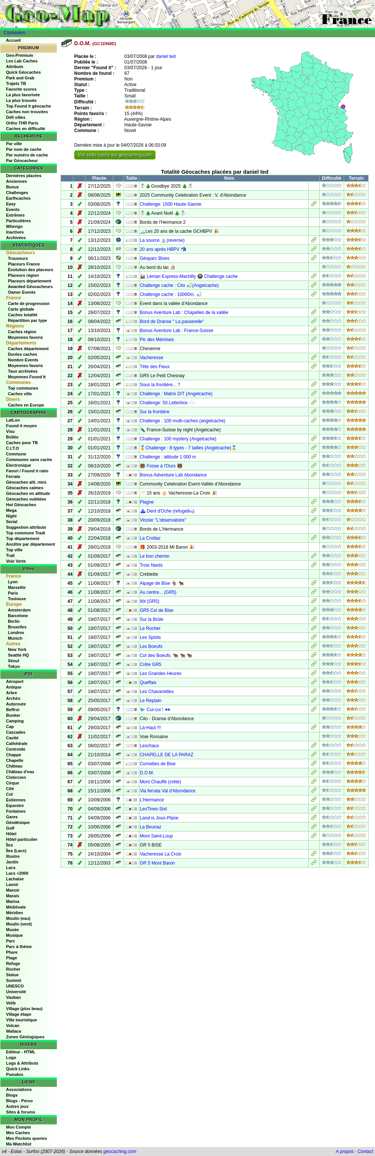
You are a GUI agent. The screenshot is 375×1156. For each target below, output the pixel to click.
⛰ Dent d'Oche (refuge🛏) (167, 511)
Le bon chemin (154, 556)
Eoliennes (16, 800)
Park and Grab (20, 78)
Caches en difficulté (25, 128)
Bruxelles (17, 627)
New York (17, 649)
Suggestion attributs (26, 527)
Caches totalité (22, 315)
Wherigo (14, 226)
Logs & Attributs (22, 1063)
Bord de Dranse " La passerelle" (172, 321)
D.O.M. (147, 772)
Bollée (12, 437)
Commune (16, 454)
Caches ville (20, 393)
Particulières (18, 220)
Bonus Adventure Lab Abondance (173, 475)
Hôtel (11, 833)
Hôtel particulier (22, 839)
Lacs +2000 (17, 873)
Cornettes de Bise (157, 763)
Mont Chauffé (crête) (160, 781)
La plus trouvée (21, 100)
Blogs (12, 1095)
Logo (11, 1057)
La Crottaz (150, 538)
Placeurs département (29, 281)
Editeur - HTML (20, 1052)
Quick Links (17, 1068)
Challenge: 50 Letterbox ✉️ (167, 402)
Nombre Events (23, 360)
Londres (16, 632)
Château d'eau (20, 771)
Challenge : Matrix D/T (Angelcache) (176, 393)
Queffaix (148, 682)
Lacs (10, 867)
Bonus (12, 187)
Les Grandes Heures (160, 673)
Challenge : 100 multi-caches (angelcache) (182, 420)
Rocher (13, 969)
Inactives (15, 232)
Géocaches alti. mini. (26, 482)
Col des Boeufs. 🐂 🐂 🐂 (166, 655)
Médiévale (16, 907)
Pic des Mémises (157, 339)
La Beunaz (150, 827)
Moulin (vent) (19, 924)
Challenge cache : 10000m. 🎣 (170, 294)
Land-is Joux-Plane (159, 818)
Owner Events (21, 292)
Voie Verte (16, 561)
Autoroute (16, 704)
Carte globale (21, 309)
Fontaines (16, 811)
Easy (11, 204)
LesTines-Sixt (153, 809)
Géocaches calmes (24, 487)
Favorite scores (21, 89)
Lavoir (12, 884)
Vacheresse (151, 357)
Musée (12, 929)
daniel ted (165, 56)
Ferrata (13, 476)
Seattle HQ (18, 655)
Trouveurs (18, 258)
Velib (11, 1003)
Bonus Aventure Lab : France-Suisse (176, 330)
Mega (11, 510)
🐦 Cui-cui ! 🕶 (155, 709)
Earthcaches (18, 198)
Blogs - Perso (19, 1100)
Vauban (13, 997)
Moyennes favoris (25, 337)
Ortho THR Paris (22, 123)
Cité (10, 788)
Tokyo (14, 666)
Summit (13, 980)
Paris (13, 593)
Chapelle (14, 760)
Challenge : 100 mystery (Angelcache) (178, 438)
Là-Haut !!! (150, 727)
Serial (11, 521)
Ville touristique (21, 1020)
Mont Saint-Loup (156, 836)
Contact (365, 1151)
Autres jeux (17, 1106)
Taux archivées (23, 371)
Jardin (12, 862)
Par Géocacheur (22, 160)
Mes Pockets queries (26, 1138)
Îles (9, 845)
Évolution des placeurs (30, 269)
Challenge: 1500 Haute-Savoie (170, 204)
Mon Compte (18, 1127)
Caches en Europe (26, 405)
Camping (15, 721)
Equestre (15, 805)
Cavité (12, 738)
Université (16, 991)
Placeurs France (24, 264)
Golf (10, 828)
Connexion (14, 32)
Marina (12, 901)
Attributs (14, 66)
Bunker (13, 715)
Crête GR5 (150, 664)
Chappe (13, 754)
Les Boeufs (151, 646)
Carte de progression (29, 303)
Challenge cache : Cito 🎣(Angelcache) (179, 285)
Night (11, 516)
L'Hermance (152, 800)
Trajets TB (16, 83)
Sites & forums (20, 1112)
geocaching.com (119, 1151)
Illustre (13, 856)
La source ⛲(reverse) (162, 240)
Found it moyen (21, 425)
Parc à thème (19, 946)
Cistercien (16, 777)
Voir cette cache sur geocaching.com (115, 155)
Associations (19, 1089)
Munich (15, 638)
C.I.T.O (12, 448)
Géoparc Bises (154, 258)
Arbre (11, 692)
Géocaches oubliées (26, 499)
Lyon (13, 582)
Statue (12, 974)
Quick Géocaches (23, 72)
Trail (10, 555)
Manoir (13, 890)
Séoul (13, 660)
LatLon (13, 420)
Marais (12, 896)
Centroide (15, 749)
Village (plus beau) (24, 1008)
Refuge (13, 963)
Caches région (22, 331)
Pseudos (14, 1074)
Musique (14, 935)
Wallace (13, 1031)
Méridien (14, 912)
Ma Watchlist (18, 1144)
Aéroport (14, 681)
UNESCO (15, 986)
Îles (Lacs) (16, 850)
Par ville (14, 143)
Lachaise (15, 879)
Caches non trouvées (27, 111)
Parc (10, 941)
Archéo (13, 698)
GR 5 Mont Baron (157, 863)
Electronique (18, 465)
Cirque (12, 783)
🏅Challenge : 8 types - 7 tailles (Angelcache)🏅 (188, 448)
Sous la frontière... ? (160, 384)
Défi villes (15, 117)
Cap (10, 726)
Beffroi (12, 709)
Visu (10, 431)
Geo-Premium (19, 55)
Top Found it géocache (28, 106)
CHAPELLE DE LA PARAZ (167, 754)
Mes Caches (18, 1132)
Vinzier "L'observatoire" (163, 520)
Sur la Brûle (151, 619)
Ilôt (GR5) (149, 601)
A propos (345, 1151)
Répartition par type (27, 320)
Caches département (28, 348)
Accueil (13, 40)
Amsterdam (19, 610)
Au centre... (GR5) (158, 592)
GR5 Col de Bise (156, 610)
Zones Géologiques (25, 1037)
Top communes (23, 388)
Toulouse (17, 598)
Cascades (15, 732)
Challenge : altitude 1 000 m (168, 457)
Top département (22, 538)
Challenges (17, 192)
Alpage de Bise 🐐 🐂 (162, 583)
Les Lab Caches (22, 61)
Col (9, 794)
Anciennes (16, 181)
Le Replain (150, 700)
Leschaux (149, 745)
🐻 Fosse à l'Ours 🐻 (161, 466)
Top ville (14, 550)
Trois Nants (151, 565)
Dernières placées (23, 175)
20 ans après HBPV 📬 (163, 249)
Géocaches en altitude (28, 493)
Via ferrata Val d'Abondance (167, 790)
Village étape (18, 1014)
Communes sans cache (29, 459)
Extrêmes (15, 215)
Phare (12, 952)
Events (13, 209)
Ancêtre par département (30, 544)
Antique (13, 687)
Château (14, 766)
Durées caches (22, 354)
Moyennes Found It (27, 377)
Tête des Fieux (154, 366)
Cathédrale (16, 743)
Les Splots (150, 637)
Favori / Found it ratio (27, 471)
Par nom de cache (23, 149)
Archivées (16, 237)
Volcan (12, 1025)
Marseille (17, 587)
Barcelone (18, 615)
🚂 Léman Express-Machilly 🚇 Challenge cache (189, 276)
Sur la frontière (154, 411)
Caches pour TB (22, 442)
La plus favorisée (23, 95)
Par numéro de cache (27, 155)
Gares (12, 817)
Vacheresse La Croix (160, 854)
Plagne (147, 502)
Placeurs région (23, 275)
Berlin (14, 621)
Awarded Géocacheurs (30, 286)
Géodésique (18, 822)
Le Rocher (150, 628)
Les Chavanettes (157, 691)
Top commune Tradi (25, 533)
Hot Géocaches (21, 504)
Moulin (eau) (18, 918)
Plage (11, 958)
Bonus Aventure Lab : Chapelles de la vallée (184, 312)
